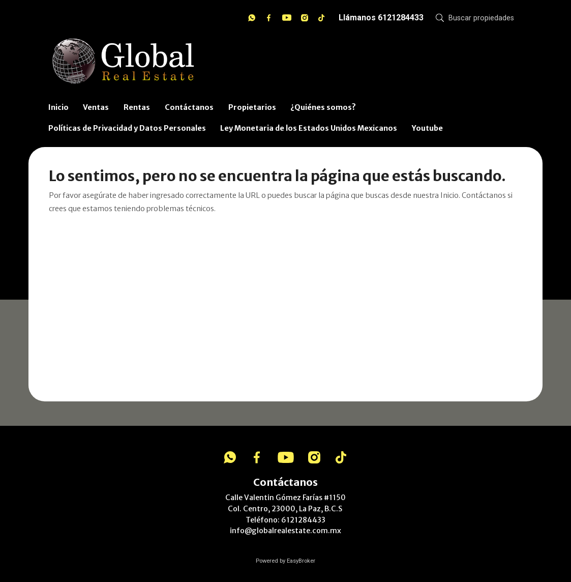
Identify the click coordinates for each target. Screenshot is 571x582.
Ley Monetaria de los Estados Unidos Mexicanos (308, 128)
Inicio (58, 107)
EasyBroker (301, 561)
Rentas (137, 107)
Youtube (427, 128)
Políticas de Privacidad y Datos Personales (127, 128)
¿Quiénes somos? (323, 107)
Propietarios (252, 107)
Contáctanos (189, 107)
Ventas (96, 107)
